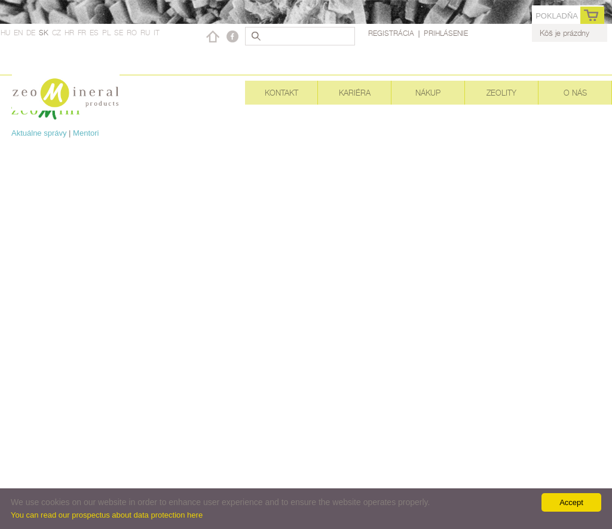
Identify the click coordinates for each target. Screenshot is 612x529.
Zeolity (501, 92)
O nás (575, 92)
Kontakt (281, 92)
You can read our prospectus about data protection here (107, 514)
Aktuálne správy (39, 133)
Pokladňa (557, 15)
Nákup (427, 92)
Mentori (86, 133)
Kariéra (355, 92)
